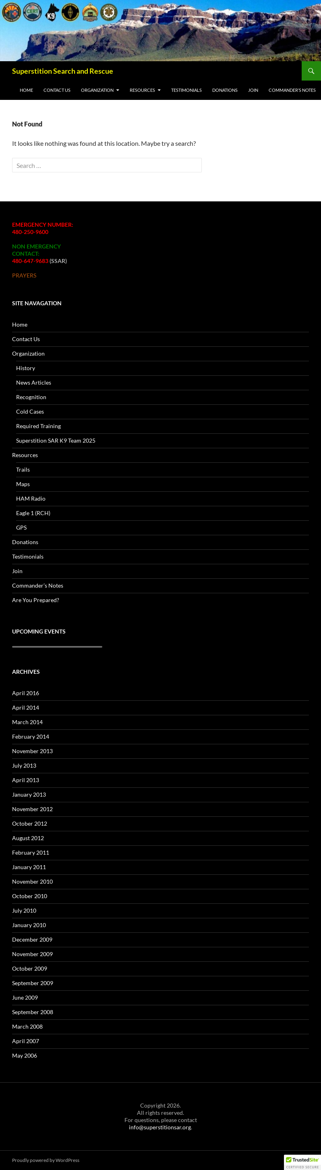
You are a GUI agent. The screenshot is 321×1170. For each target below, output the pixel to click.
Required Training (38, 425)
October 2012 (29, 823)
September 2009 (32, 982)
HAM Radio (31, 498)
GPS (21, 527)
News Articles (33, 382)
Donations (225, 90)
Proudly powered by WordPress (45, 1160)
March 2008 (27, 1026)
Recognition (31, 396)
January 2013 (29, 794)
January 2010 (29, 925)
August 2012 (28, 838)
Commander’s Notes (292, 90)
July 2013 (24, 765)
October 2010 (29, 896)
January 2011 (29, 867)
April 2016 (25, 693)
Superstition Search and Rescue (62, 70)
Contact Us (56, 90)
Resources (142, 90)
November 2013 (32, 751)
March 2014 (27, 722)
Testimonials (186, 90)
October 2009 (29, 968)
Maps (23, 483)
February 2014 (30, 736)
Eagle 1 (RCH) (33, 512)
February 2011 (30, 852)
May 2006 (24, 1055)
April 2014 (25, 707)
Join (253, 90)
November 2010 (32, 881)
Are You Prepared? (35, 599)
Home (26, 90)
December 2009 (32, 939)
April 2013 (25, 780)
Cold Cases (30, 411)
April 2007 (25, 1040)
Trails (23, 469)
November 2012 (32, 809)
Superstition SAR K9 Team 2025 (55, 440)
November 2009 (32, 953)
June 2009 (25, 997)
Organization (97, 90)
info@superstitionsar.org (160, 1127)
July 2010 (24, 910)
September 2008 (32, 1011)
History (25, 367)
